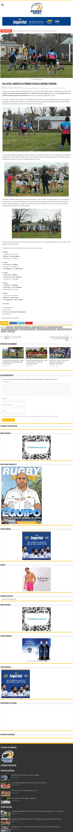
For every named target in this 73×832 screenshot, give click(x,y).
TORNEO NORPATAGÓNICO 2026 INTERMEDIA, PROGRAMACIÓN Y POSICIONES (13, 362)
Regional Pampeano (33, 88)
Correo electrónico (7, 404)
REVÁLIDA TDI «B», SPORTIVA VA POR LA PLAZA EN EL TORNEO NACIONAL (59, 362)
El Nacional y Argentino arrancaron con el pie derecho (29, 783)
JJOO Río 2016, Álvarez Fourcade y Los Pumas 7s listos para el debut (59, 338)
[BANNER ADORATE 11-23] (36, 579)
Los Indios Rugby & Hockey (22, 327)
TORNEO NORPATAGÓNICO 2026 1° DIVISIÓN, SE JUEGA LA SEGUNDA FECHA (35, 31)
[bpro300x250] (36, 447)
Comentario (6, 381)
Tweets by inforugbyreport (8, 599)
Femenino (6, 88)
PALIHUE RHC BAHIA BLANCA (55, 327)
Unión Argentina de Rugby (28, 329)
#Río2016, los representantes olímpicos (14, 337)
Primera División (24, 88)
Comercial (10, 327)
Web (3, 410)
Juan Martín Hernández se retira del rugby (25, 775)
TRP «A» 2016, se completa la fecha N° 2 (24, 790)
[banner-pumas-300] (36, 545)
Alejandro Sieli (7, 87)
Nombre (5, 398)
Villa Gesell (11, 331)
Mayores (12, 88)
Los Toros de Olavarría (38, 327)
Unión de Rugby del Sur (64, 329)
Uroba (4, 331)
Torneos (50, 88)
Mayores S (16, 88)
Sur (39, 88)
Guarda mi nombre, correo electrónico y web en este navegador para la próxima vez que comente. (31, 416)
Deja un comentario (61, 88)
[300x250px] (36, 650)
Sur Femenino (44, 88)
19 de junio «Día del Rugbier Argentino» (24, 798)
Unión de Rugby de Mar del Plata (47, 329)
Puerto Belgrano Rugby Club (10, 329)
